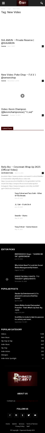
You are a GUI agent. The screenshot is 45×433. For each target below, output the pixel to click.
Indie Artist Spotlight (8, 358)
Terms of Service (32, 424)
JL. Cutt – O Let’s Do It (23, 204)
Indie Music (5, 344)
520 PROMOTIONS (7, 173)
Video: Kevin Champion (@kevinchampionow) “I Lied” (17, 110)
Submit (14, 424)
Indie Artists (5, 351)
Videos (3, 334)
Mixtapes (4, 355)
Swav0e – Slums (21, 216)
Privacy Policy (19, 426)
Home (3, 9)
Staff (28, 426)
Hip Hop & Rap (6, 341)
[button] (41, 3)
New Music (5, 337)
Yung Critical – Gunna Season (26, 227)
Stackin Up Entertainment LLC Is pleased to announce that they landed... (27, 296)
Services (21, 424)
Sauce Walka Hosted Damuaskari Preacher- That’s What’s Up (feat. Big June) (28, 307)
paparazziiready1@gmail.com (27, 401)
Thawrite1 (4, 115)
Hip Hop (4, 348)
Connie (3, 46)
